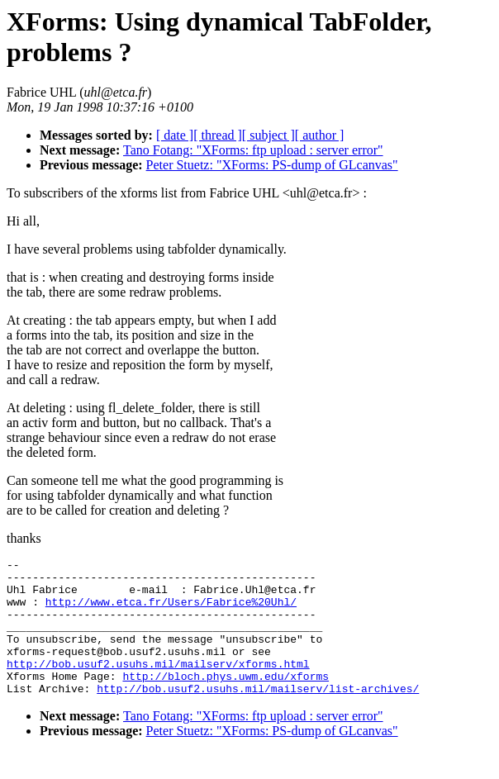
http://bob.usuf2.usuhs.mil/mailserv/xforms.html (158, 685)
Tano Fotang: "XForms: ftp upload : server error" (253, 150)
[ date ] (174, 135)
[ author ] (320, 135)
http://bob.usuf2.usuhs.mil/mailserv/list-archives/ (258, 715)
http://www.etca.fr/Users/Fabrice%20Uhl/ (171, 611)
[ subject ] (268, 135)
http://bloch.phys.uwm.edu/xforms (225, 700)
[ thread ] (217, 135)
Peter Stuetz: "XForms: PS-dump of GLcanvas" (272, 165)
